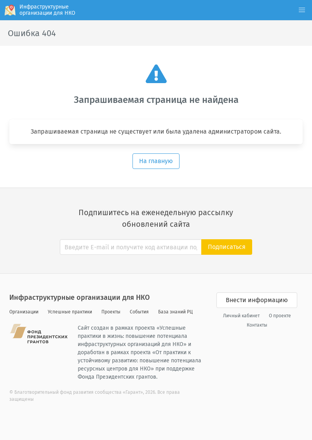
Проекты (110, 312)
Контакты (257, 325)
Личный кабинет (241, 315)
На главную (156, 161)
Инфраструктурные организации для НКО (79, 297)
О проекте (280, 315)
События (139, 312)
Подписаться (227, 246)
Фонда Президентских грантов (117, 377)
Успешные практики (70, 312)
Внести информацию (257, 300)
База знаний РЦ (175, 312)
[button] (302, 10)
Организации (23, 312)
